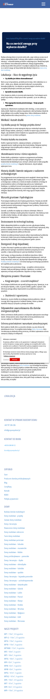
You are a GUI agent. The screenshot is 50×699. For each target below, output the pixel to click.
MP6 (13, 680)
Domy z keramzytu (10, 524)
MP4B (12, 669)
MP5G (13, 673)
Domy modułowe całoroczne (14, 532)
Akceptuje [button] (14, 359)
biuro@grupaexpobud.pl (11, 450)
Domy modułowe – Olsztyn (13, 601)
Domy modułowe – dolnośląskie (15, 564)
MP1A (13, 641)
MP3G (13, 658)
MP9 (13, 690)
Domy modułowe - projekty (13, 516)
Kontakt (6, 491)
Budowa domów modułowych (14, 512)
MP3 (12, 655)
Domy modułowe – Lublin (13, 592)
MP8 (13, 687)
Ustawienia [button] (6, 359)
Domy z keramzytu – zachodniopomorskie (18, 580)
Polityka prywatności (11, 499)
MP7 (12, 683)
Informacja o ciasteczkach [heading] (9, 339)
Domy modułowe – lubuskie (14, 544)
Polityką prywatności (9, 356)
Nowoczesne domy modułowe (14, 528)
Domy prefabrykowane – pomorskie (16, 556)
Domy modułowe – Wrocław (14, 609)
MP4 (12, 662)
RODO (6, 495)
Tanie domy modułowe (12, 536)
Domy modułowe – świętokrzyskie (15, 584)
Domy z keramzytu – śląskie (13, 560)
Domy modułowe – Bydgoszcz (14, 613)
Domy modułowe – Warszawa (14, 621)
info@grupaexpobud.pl (12, 430)
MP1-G (14, 637)
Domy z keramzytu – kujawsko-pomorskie (18, 576)
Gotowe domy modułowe (12, 520)
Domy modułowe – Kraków (13, 605)
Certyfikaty (8, 486)
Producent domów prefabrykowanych (17, 478)
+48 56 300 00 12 (10, 445)
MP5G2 (13, 676)
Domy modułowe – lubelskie (14, 568)
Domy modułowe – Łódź (12, 617)
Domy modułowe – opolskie (13, 572)
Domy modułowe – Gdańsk (13, 588)
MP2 (12, 651)
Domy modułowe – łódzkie (13, 552)
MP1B (13, 644)
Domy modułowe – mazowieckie (15, 548)
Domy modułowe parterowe (14, 540)
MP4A (12, 665)
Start (6, 474)
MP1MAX (14, 648)
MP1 (13, 634)
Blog (5, 482)
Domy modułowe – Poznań (13, 596)
